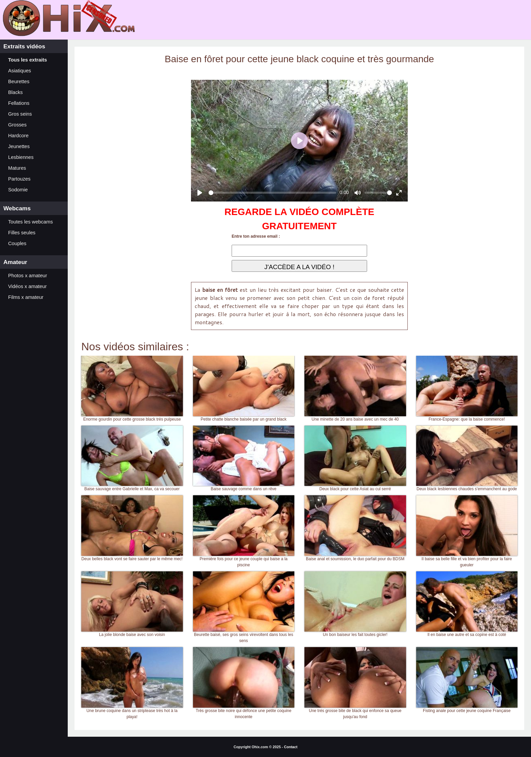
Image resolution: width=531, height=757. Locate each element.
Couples (17, 243)
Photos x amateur (27, 275)
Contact (291, 747)
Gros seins (20, 114)
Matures (17, 168)
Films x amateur (25, 297)
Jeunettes (19, 146)
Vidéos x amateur (27, 286)
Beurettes (18, 81)
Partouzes (19, 179)
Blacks (15, 92)
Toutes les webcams (30, 221)
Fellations (18, 103)
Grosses (17, 124)
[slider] (272, 192)
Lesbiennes (21, 157)
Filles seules (22, 232)
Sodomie (18, 189)
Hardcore (18, 135)
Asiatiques (19, 70)
